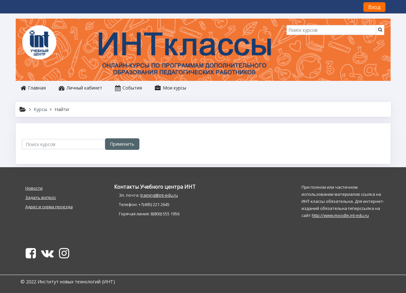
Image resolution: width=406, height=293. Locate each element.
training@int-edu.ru (159, 195)
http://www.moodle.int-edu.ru (340, 215)
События (128, 88)
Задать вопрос (40, 197)
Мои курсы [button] (170, 88)
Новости (34, 188)
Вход (374, 7)
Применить (122, 144)
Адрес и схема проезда (49, 207)
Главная (33, 88)
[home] (40, 43)
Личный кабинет (80, 88)
